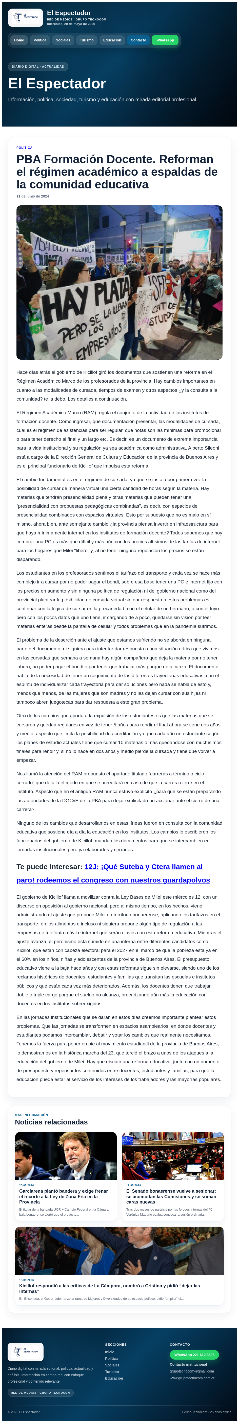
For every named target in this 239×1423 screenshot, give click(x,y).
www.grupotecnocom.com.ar (192, 1378)
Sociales (63, 40)
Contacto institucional (188, 1364)
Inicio (109, 1352)
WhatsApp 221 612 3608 (194, 1355)
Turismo (87, 40)
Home (19, 40)
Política (40, 40)
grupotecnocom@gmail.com (192, 1371)
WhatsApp (165, 40)
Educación (112, 40)
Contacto (138, 40)
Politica (24, 148)
